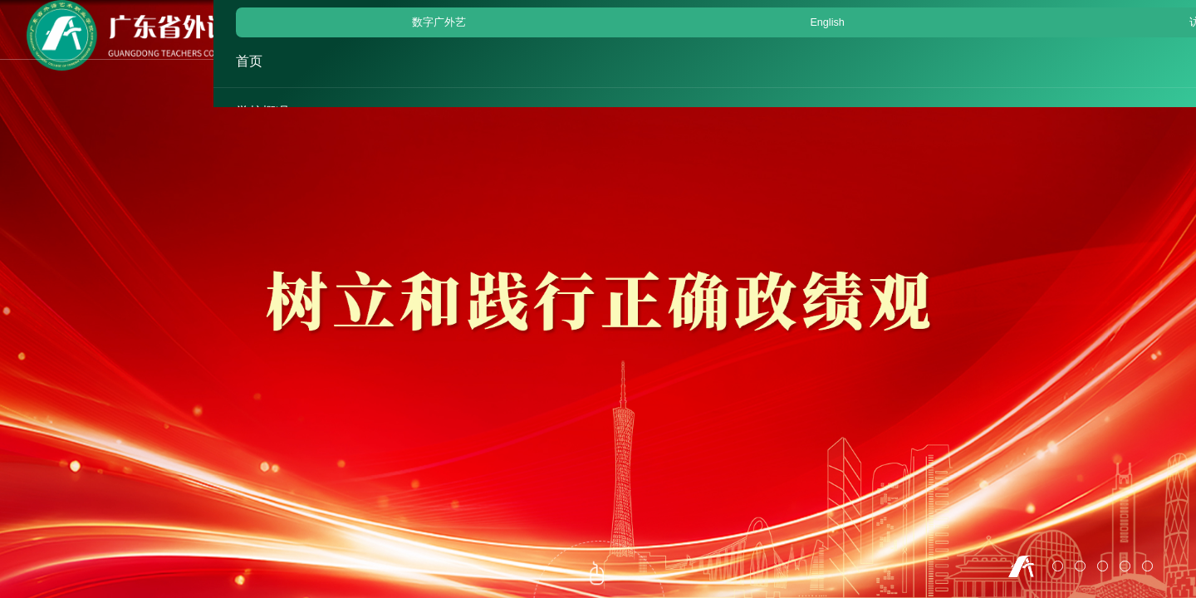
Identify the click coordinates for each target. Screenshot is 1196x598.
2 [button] (1057, 566)
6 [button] (1147, 566)
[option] (598, 299)
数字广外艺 (975, 14)
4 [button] (1102, 566)
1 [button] (1021, 567)
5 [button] (1125, 566)
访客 (1114, 14)
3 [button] (1080, 566)
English (1053, 14)
